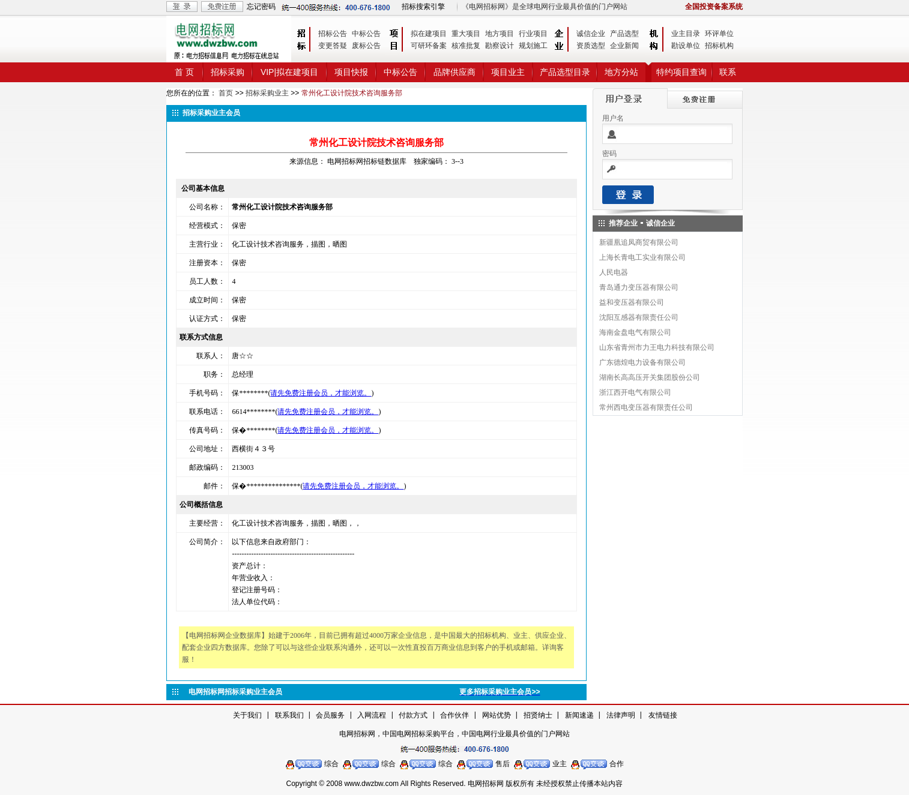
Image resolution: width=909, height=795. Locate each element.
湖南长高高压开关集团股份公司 (649, 377)
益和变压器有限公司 (631, 302)
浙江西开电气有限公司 (635, 392)
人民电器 (613, 272)
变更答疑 (332, 45)
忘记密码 (261, 6)
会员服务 (330, 715)
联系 (727, 72)
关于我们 (247, 715)
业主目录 (685, 33)
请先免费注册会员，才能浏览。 (320, 393)
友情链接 (662, 715)
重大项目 (465, 33)
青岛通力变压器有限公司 (638, 287)
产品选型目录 (565, 72)
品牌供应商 (454, 72)
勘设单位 (685, 45)
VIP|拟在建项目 (289, 72)
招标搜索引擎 (423, 6)
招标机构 (719, 45)
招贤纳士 (538, 715)
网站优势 (496, 715)
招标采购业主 (267, 93)
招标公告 (332, 33)
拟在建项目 (429, 33)
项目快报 (351, 72)
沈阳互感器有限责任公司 (638, 317)
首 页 (184, 72)
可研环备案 (429, 45)
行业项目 (533, 33)
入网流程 (371, 715)
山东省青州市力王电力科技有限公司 (656, 347)
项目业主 (508, 72)
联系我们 (289, 715)
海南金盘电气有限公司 (635, 332)
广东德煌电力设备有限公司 (642, 362)
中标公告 (366, 33)
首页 (226, 93)
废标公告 (366, 45)
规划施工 (533, 45)
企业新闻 (624, 45)
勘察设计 (499, 45)
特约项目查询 (681, 72)
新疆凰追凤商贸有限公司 (638, 242)
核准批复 (465, 45)
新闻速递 (579, 715)
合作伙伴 (454, 715)
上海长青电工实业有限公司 (642, 257)
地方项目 (499, 33)
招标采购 (227, 72)
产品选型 (624, 33)
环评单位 (719, 33)
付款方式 (413, 715)
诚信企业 (590, 33)
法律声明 (620, 715)
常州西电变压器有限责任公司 (646, 407)
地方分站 (621, 72)
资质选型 (590, 45)
